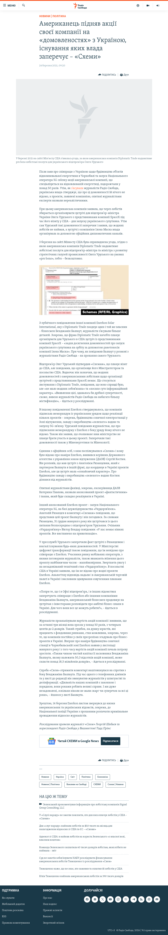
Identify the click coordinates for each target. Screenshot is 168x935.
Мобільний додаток (13, 904)
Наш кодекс (50, 904)
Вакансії (48, 916)
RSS (4, 916)
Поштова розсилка (13, 910)
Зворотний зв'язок (53, 922)
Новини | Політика (52, 16)
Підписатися (110, 741)
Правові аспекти (52, 910)
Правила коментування (16, 922)
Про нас (47, 898)
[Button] (107, 75)
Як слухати (8, 898)
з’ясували (77, 188)
